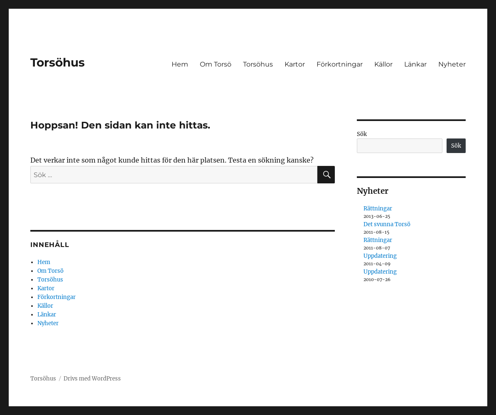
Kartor (295, 64)
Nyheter (452, 64)
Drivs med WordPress (92, 378)
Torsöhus (57, 62)
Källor (383, 64)
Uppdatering (380, 255)
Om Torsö (215, 64)
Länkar (415, 64)
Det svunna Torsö (386, 224)
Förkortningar (340, 64)
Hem (180, 64)
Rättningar (377, 208)
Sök (362, 134)
